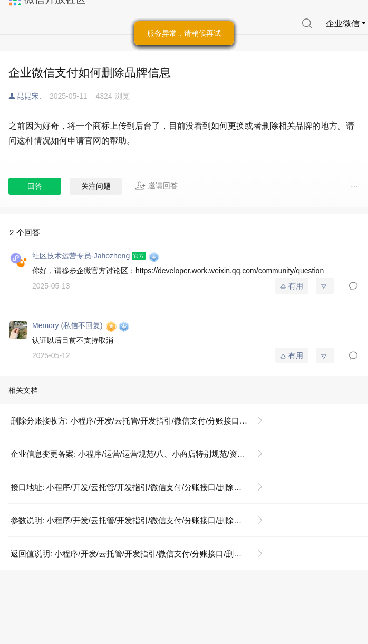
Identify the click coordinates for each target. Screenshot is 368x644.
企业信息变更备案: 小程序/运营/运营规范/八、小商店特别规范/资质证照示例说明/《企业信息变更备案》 (141, 453)
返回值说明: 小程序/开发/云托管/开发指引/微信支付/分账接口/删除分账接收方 (141, 553)
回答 (34, 186)
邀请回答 (156, 185)
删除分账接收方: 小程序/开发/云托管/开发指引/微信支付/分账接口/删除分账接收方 (141, 420)
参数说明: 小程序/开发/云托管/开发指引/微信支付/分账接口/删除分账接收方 (141, 520)
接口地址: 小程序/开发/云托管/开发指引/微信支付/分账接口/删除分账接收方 (141, 487)
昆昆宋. (29, 96)
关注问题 (96, 186)
